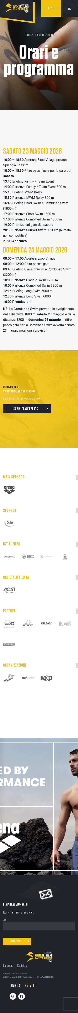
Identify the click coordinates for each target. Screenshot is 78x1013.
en (26, 985)
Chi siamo (8, 966)
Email (4, 920)
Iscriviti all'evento (25, 408)
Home (28, 34)
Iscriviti (50, 8)
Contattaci (22, 966)
